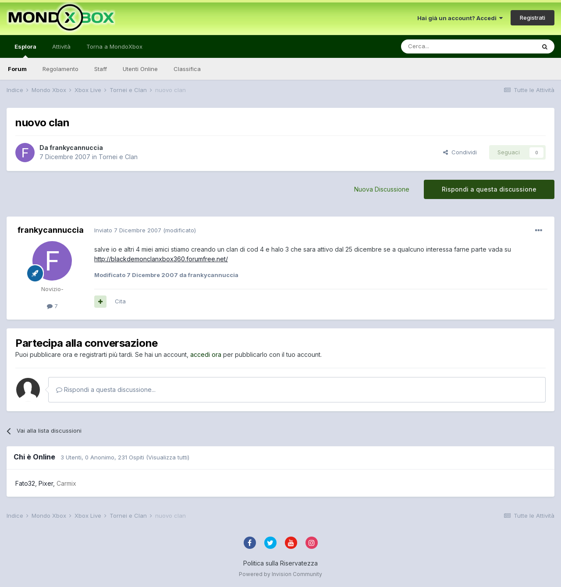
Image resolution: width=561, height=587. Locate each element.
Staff (100, 68)
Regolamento (60, 68)
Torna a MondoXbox (114, 46)
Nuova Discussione (381, 189)
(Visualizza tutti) (167, 457)
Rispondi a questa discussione (489, 189)
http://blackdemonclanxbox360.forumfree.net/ (161, 259)
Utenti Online (140, 68)
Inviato (127, 230)
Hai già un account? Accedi (460, 17)
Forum (17, 68)
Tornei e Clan (118, 156)
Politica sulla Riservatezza (280, 563)
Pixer (46, 483)
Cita (120, 301)
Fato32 (25, 483)
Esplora (25, 50)
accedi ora (205, 354)
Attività (61, 46)
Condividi (460, 152)
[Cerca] (442, 46)
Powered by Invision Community (280, 574)
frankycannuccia (76, 147)
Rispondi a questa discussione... (106, 389)
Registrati (532, 17)
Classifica (187, 68)
